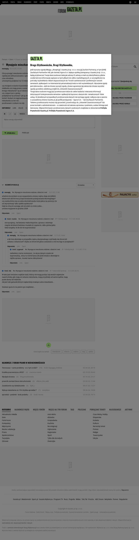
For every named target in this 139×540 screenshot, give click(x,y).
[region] (69, 84)
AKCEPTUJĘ (100, 110)
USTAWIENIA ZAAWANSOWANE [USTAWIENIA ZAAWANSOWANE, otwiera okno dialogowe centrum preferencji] (46, 110)
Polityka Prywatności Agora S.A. (61, 82)
